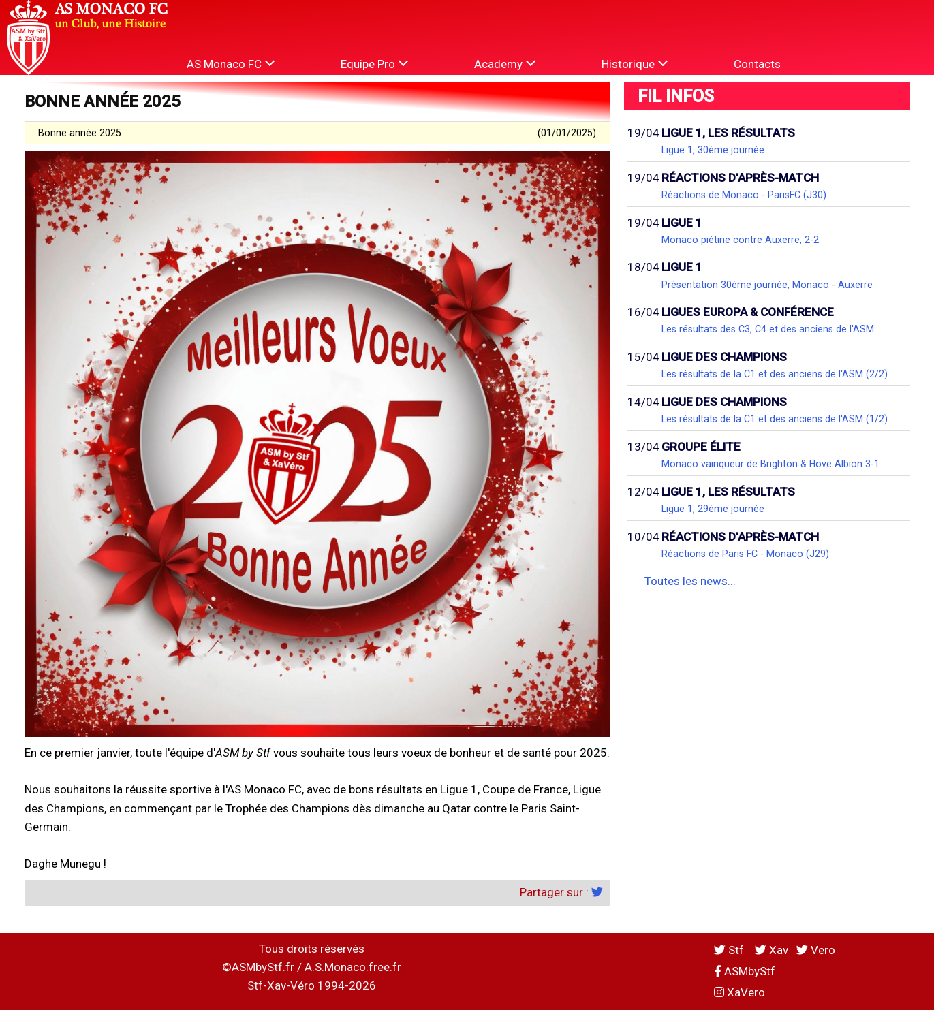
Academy (504, 64)
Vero (815, 950)
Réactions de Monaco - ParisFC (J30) (743, 194)
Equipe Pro (374, 64)
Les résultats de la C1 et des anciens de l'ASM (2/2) (774, 373)
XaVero (739, 992)
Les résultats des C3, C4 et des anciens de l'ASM (767, 328)
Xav (771, 950)
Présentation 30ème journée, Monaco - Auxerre (767, 284)
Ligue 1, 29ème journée (712, 508)
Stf (730, 950)
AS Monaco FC (231, 64)
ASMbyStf (744, 971)
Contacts (757, 64)
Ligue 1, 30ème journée (712, 149)
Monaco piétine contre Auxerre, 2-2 (740, 239)
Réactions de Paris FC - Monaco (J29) (745, 553)
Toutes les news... (690, 581)
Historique (635, 64)
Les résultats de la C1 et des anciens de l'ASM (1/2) (774, 418)
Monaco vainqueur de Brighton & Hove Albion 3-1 (770, 463)
